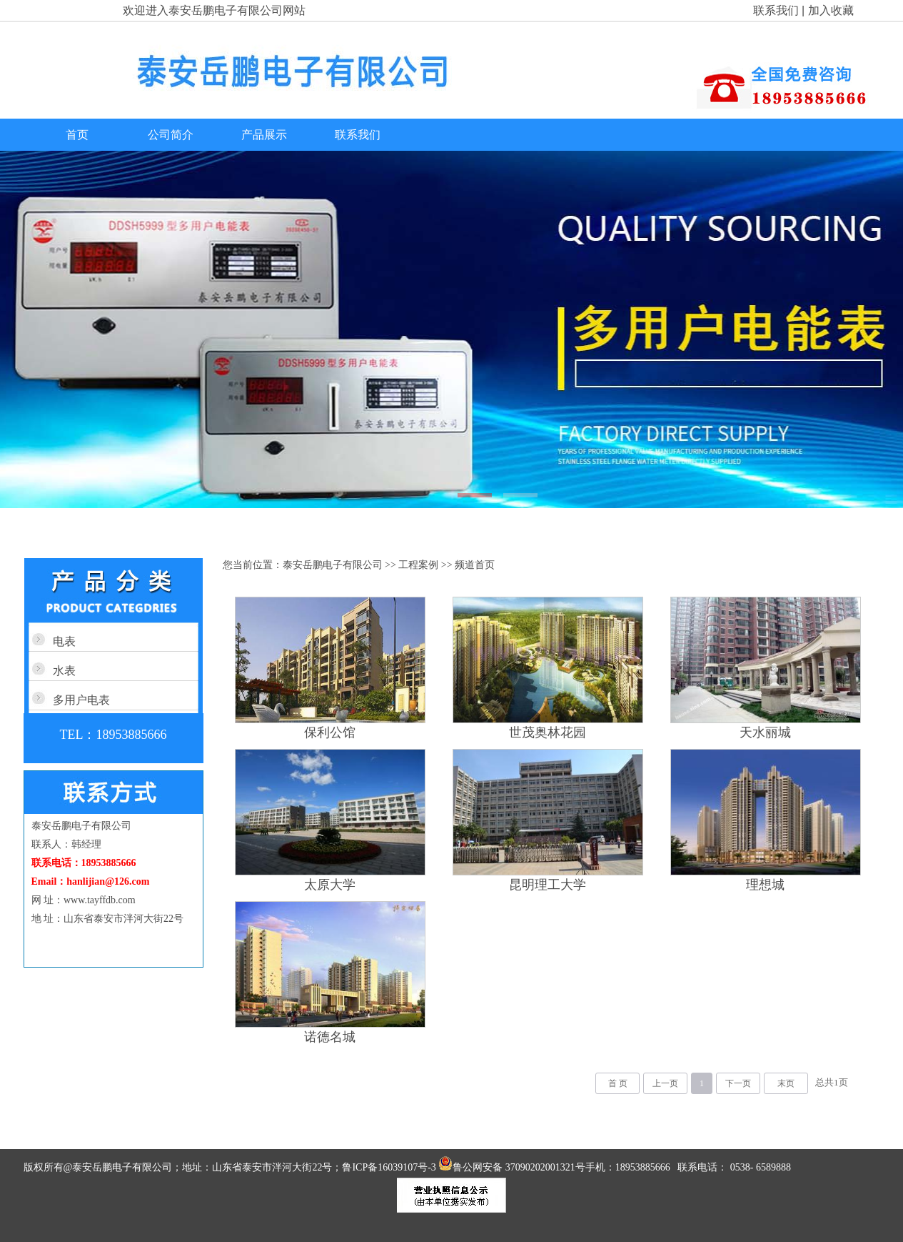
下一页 (738, 1083)
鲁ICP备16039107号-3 (390, 1167)
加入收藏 (831, 10)
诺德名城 (329, 1037)
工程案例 (418, 565)
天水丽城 (765, 732)
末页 (785, 1083)
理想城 (765, 885)
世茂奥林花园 (547, 732)
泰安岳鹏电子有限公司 (333, 565)
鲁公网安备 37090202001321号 (511, 1167)
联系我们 (776, 10)
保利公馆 (329, 732)
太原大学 (329, 885)
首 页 (617, 1083)
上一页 (665, 1083)
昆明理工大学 (547, 885)
